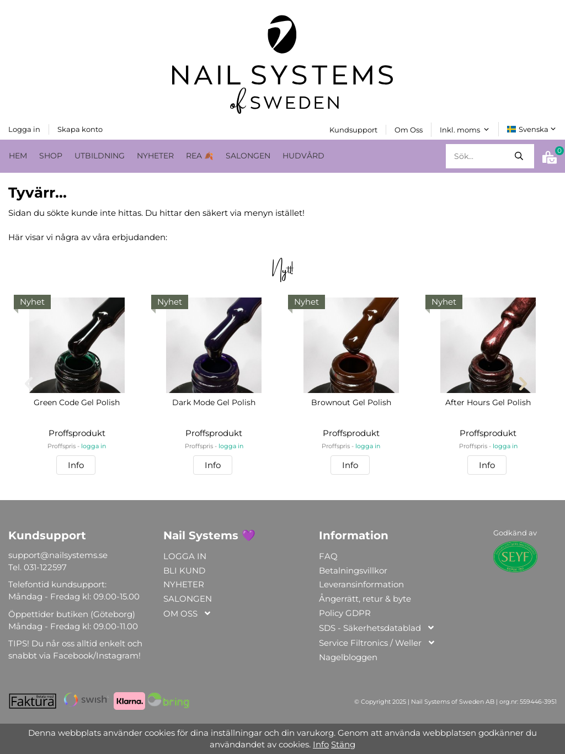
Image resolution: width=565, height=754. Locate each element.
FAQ (328, 555)
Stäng (343, 744)
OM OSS (187, 613)
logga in (93, 446)
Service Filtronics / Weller (377, 643)
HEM (18, 155)
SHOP (50, 155)
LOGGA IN (184, 555)
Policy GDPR (345, 612)
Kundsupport (353, 129)
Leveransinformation (361, 584)
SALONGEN (248, 155)
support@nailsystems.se (58, 554)
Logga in (24, 128)
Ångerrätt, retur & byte (365, 598)
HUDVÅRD (303, 155)
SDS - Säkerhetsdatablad (377, 628)
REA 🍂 (200, 155)
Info (76, 464)
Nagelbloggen (348, 656)
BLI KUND (184, 570)
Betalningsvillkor (353, 570)
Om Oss (409, 129)
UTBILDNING (99, 155)
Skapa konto (80, 128)
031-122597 (45, 566)
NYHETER (155, 155)
